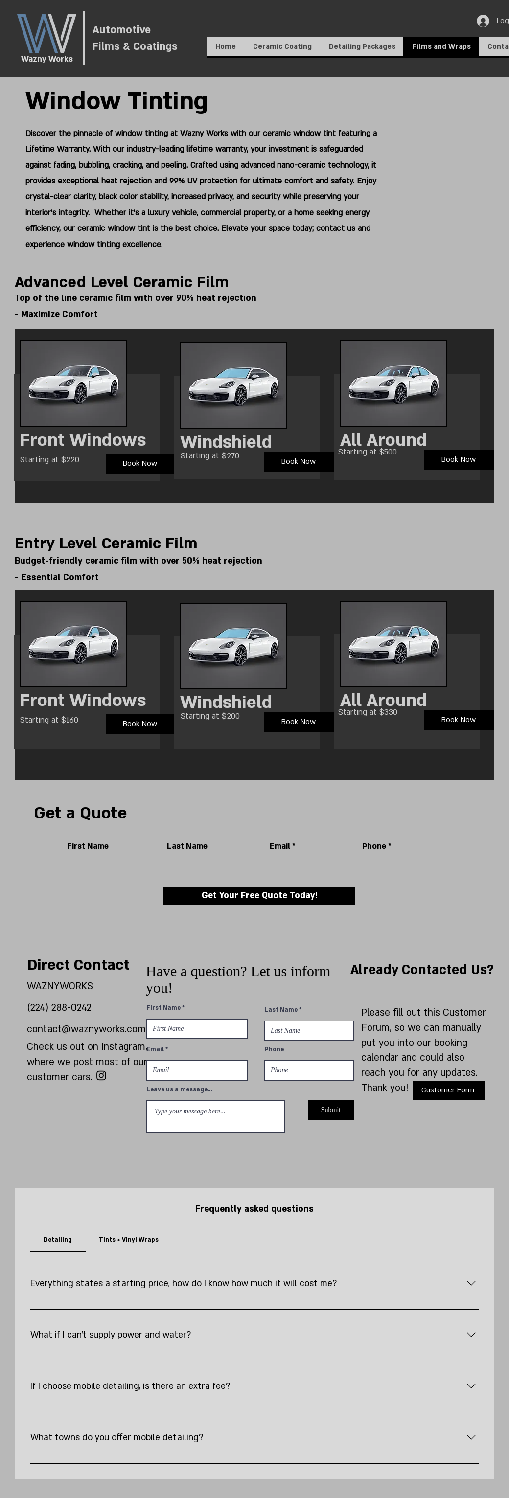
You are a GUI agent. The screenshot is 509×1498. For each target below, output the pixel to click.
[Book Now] (140, 464)
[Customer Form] (449, 1090)
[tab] (58, 1239)
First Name (88, 846)
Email (280, 846)
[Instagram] (101, 1075)
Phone (374, 846)
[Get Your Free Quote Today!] (259, 896)
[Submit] (331, 1110)
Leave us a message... (179, 1089)
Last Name (187, 846)
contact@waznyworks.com (86, 1029)
